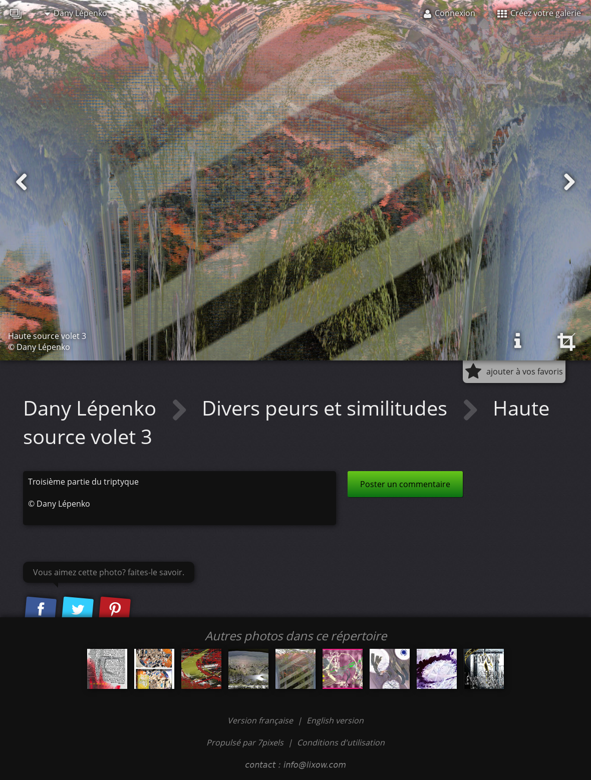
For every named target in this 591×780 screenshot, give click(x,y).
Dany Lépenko (76, 13)
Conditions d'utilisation (341, 742)
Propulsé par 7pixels (244, 742)
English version (335, 720)
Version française (261, 720)
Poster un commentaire (405, 484)
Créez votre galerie (539, 13)
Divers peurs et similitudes (327, 408)
